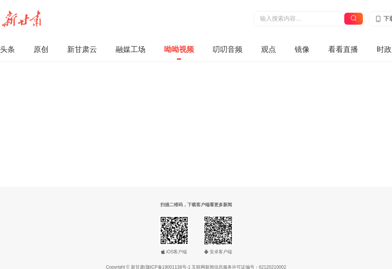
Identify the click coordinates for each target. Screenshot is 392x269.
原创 (41, 49)
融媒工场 (130, 49)
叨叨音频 (227, 49)
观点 (268, 49)
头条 (7, 49)
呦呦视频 (179, 49)
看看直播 (343, 49)
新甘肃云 (82, 49)
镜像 (302, 49)
